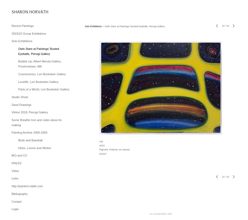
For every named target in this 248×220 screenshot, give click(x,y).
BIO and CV (19, 155)
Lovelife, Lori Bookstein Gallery (38, 81)
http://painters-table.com (27, 186)
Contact (17, 201)
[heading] (25, 11)
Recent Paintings (23, 25)
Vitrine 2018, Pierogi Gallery (30, 112)
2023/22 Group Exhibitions (29, 33)
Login (15, 209)
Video (15, 171)
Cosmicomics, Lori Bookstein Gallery (42, 74)
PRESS (17, 163)
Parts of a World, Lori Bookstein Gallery (43, 89)
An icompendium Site (160, 214)
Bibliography (20, 193)
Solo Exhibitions (22, 41)
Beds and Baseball (30, 140)
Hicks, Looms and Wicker (34, 148)
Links (15, 178)
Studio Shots (20, 97)
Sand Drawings (22, 104)
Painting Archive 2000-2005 (30, 132)
